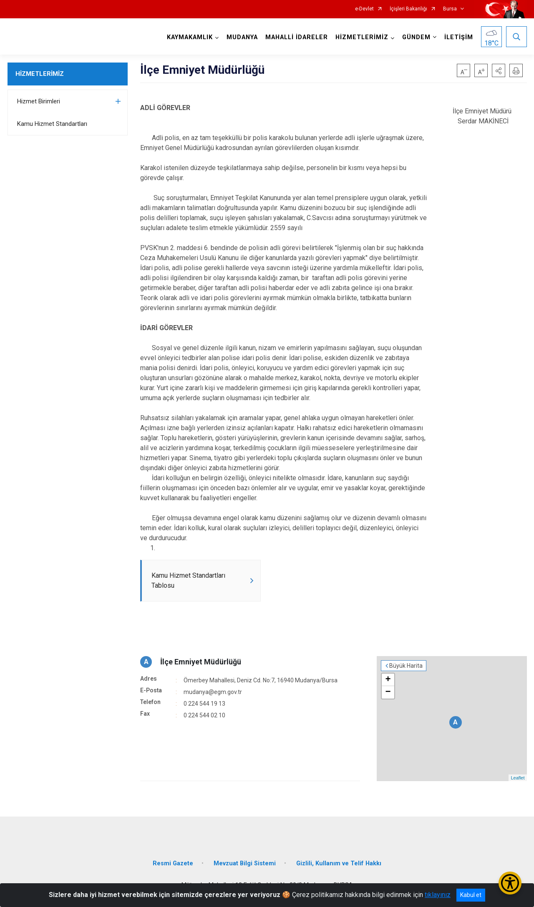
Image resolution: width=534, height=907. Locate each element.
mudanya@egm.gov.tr (213, 692)
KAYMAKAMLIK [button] (190, 37)
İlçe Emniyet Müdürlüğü (200, 661)
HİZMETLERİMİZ (39, 74)
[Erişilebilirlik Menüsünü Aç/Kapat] (510, 883)
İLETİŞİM (458, 37)
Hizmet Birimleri (38, 101)
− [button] (387, 692)
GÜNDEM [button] (416, 37)
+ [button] (387, 680)
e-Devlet (364, 9)
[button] (498, 70)
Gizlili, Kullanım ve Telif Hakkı (338, 863)
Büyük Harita (406, 665)
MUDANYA (242, 37)
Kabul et (470, 895)
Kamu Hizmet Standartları (52, 124)
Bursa (450, 9)
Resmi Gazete (173, 863)
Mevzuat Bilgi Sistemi (245, 863)
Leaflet (517, 777)
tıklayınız (438, 895)
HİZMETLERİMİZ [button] (361, 37)
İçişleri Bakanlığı (408, 9)
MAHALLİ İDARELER (296, 37)
